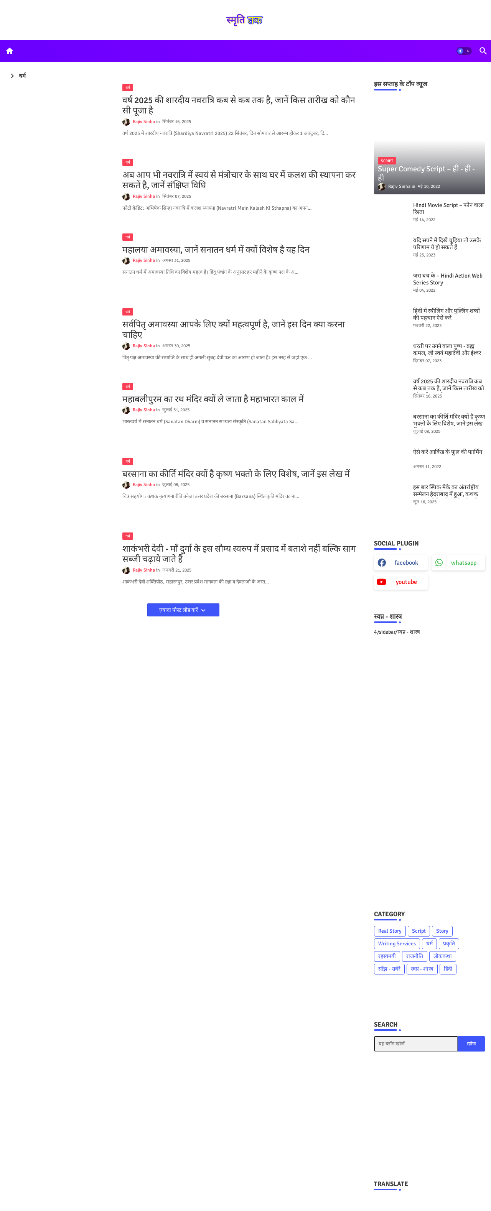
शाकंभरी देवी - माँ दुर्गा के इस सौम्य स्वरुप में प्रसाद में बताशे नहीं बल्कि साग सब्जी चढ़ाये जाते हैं (239, 554)
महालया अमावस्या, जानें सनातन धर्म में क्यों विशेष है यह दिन (216, 250)
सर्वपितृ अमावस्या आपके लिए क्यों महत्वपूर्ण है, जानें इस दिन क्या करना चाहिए (233, 329)
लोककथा (442, 956)
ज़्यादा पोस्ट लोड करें (179, 610)
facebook (406, 563)
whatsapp (463, 563)
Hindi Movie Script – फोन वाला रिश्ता (448, 208)
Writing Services (397, 943)
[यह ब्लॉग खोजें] (416, 1044)
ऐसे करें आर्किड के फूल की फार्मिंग (447, 452)
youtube (406, 582)
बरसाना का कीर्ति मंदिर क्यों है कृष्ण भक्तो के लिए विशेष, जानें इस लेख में (236, 474)
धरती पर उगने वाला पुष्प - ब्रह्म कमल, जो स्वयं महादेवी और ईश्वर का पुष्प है (447, 353)
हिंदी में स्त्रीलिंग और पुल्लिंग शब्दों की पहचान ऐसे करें (446, 314)
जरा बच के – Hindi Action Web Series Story (448, 279)
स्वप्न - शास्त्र (422, 969)
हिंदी (448, 969)
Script (419, 931)
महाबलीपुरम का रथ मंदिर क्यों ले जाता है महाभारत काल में (213, 399)
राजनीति (414, 956)
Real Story (390, 931)
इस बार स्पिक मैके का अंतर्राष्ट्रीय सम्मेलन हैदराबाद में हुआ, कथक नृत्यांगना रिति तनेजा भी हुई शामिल (448, 494)
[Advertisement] (429, 772)
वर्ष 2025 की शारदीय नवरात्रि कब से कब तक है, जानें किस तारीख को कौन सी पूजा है (238, 105)
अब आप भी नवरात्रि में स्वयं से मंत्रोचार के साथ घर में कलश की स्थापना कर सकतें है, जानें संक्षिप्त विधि (239, 180)
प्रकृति (449, 943)
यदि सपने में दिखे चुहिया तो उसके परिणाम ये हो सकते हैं (447, 244)
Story (442, 931)
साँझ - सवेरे (389, 969)
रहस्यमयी (387, 956)
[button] (464, 51)
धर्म (429, 943)
